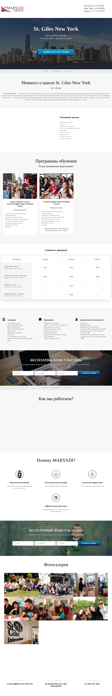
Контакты (67, 71)
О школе (45, 71)
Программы (56, 71)
